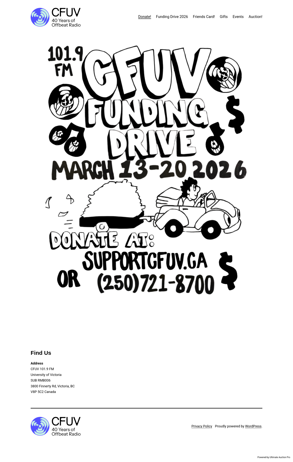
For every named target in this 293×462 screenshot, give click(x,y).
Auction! (255, 16)
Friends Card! (204, 16)
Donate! (144, 16)
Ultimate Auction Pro (280, 457)
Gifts (224, 16)
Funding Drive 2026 (172, 16)
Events (238, 16)
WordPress (253, 426)
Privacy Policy (201, 426)
